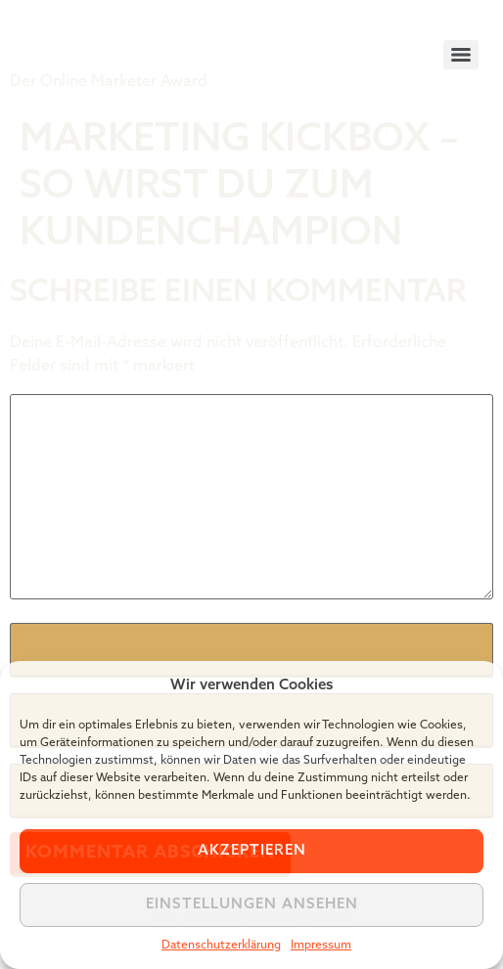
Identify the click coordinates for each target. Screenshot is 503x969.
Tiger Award (121, 39)
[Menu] (461, 54)
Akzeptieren (252, 851)
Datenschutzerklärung (221, 945)
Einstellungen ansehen (252, 905)
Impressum (321, 945)
